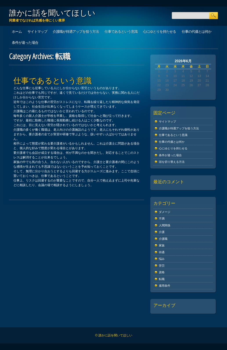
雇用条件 (164, 285)
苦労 (162, 265)
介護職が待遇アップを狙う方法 (76, 31)
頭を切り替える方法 (172, 161)
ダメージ (164, 212)
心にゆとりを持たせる (159, 31)
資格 (162, 272)
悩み (162, 258)
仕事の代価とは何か (196, 31)
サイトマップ (37, 31)
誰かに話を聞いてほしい (52, 12)
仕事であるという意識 (121, 31)
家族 (162, 245)
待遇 (162, 252)
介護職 (163, 238)
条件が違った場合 (25, 42)
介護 (162, 232)
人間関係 (164, 225)
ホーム (17, 31)
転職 (162, 279)
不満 (162, 218)
